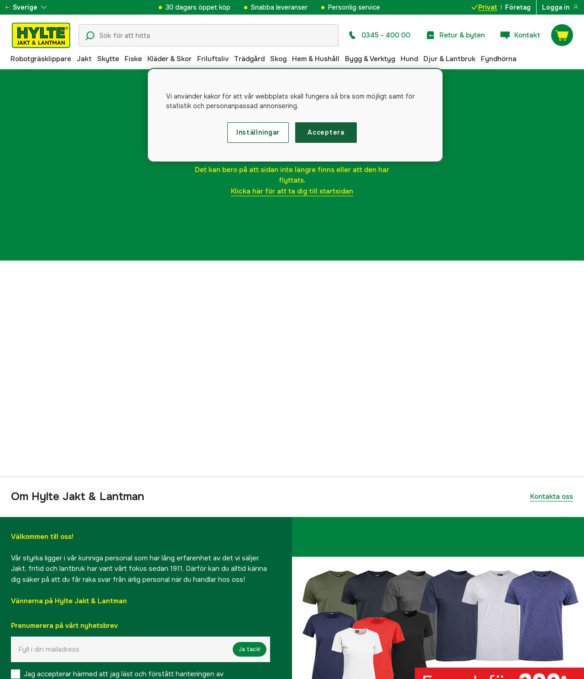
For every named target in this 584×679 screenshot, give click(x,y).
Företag (518, 7)
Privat (484, 7)
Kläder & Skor (169, 58)
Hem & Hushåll (315, 58)
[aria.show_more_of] (33, 7)
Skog (278, 58)
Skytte (108, 58)
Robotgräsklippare (40, 58)
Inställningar (258, 132)
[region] (295, 115)
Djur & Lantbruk (449, 58)
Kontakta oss (551, 496)
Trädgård (249, 58)
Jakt (84, 58)
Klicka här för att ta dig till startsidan (292, 191)
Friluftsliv (213, 58)
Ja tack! (250, 649)
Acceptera (326, 132)
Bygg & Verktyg (370, 58)
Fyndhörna (498, 58)
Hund (409, 58)
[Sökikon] (89, 36)
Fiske (133, 58)
